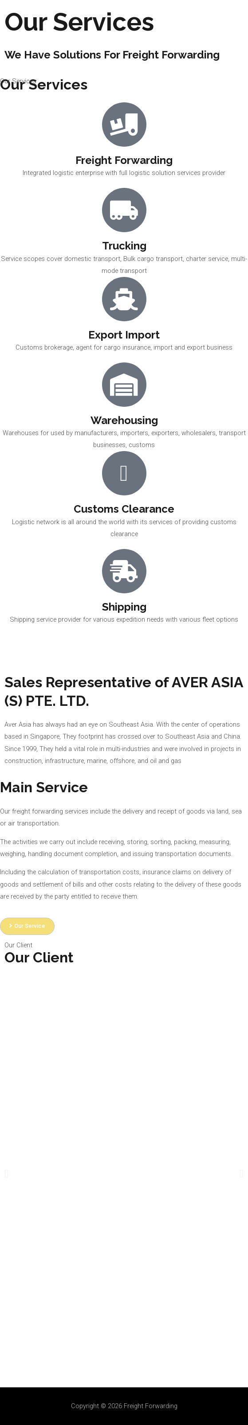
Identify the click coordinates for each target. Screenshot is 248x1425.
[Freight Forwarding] (26, 22)
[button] (6, 1173)
